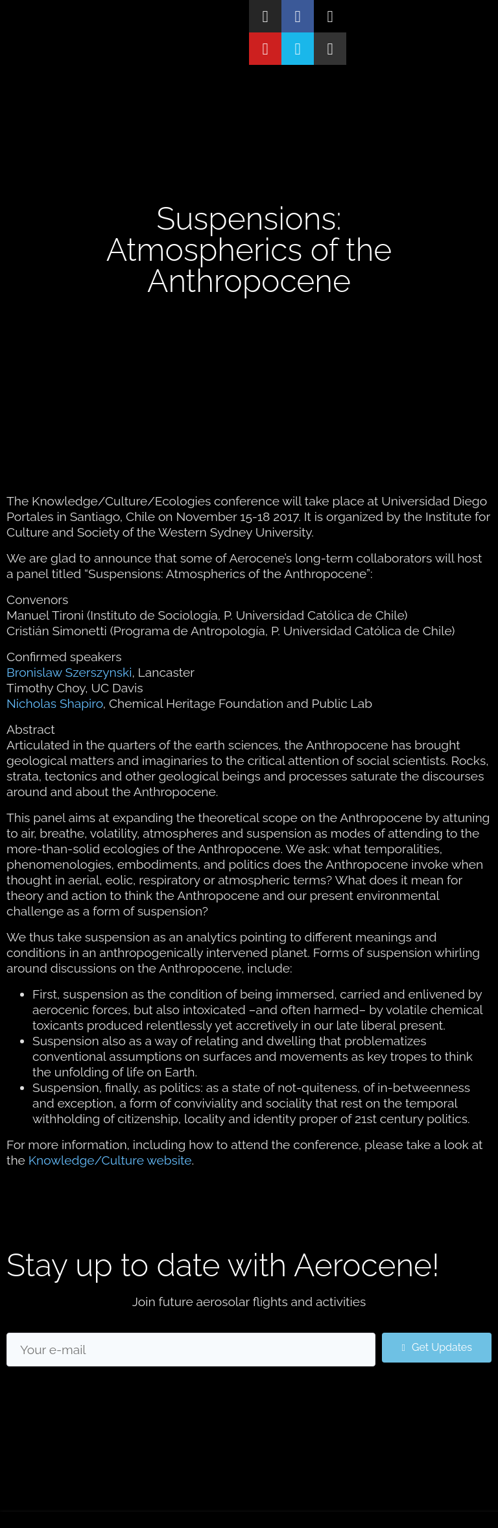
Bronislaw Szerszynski (69, 672)
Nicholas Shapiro (54, 703)
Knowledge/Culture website (110, 1160)
